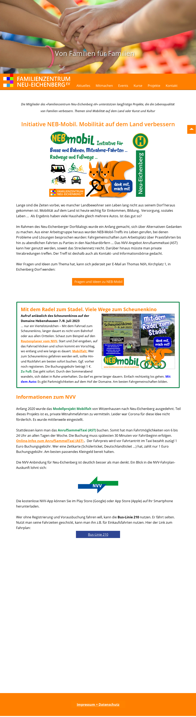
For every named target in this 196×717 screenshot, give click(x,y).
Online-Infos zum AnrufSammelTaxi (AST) (50, 441)
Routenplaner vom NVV (39, 341)
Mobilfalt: (79, 351)
